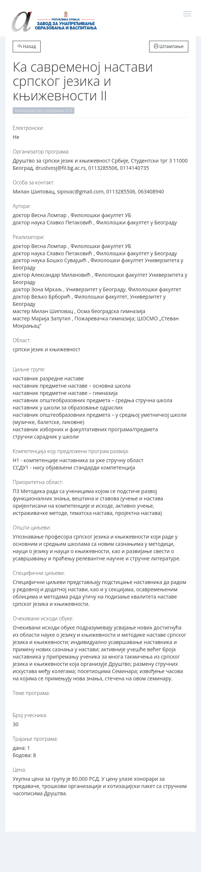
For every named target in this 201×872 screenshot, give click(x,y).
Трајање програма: (35, 738)
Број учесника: (30, 715)
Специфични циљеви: (39, 572)
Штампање (169, 46)
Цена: (19, 769)
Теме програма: (31, 692)
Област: (22, 340)
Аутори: (21, 206)
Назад (26, 46)
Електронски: (28, 127)
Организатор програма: (41, 151)
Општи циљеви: (32, 527)
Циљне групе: (29, 369)
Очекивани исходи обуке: (43, 618)
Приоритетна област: (38, 482)
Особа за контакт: (33, 182)
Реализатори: (29, 236)
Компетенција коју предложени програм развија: (71, 451)
